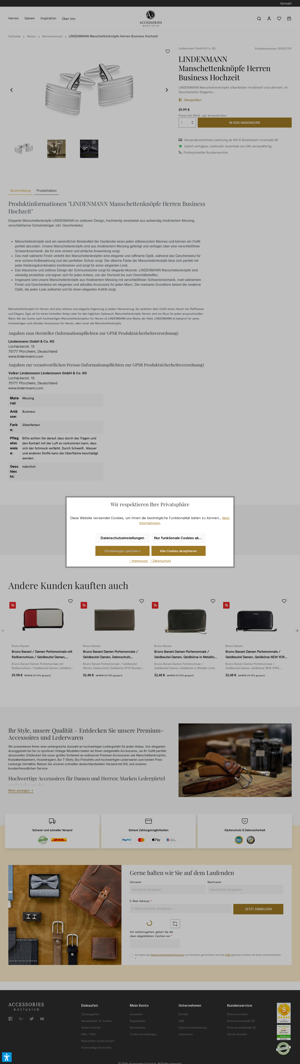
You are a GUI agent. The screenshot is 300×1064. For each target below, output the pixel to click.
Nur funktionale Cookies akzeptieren (180, 538)
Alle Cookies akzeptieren (178, 551)
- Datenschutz (160, 561)
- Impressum (139, 561)
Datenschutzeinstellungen (122, 538)
